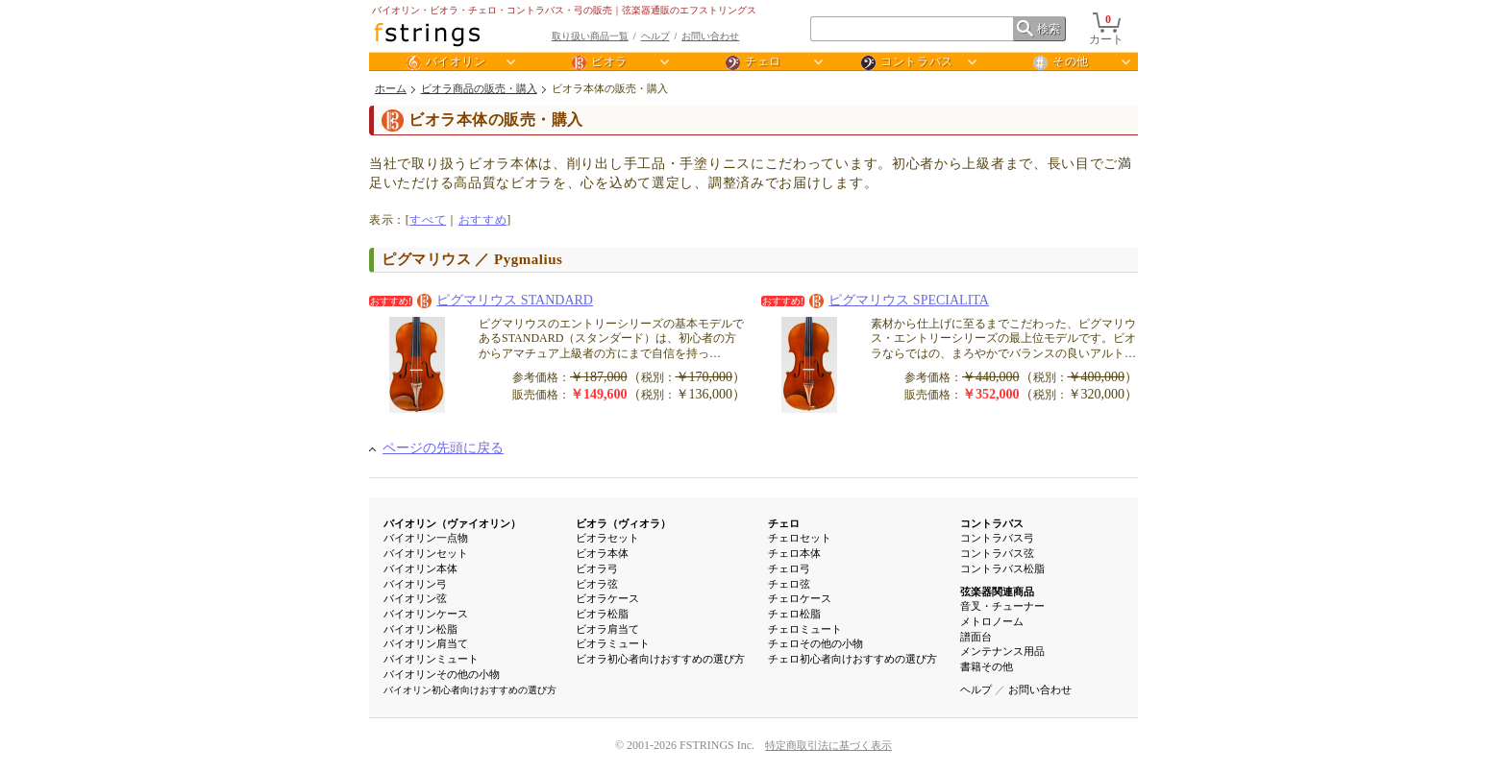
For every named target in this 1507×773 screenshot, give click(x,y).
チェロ (753, 62)
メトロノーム (992, 621)
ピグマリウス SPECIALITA (899, 300)
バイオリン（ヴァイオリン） (452, 523)
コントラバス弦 (997, 553)
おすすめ (482, 220)
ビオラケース (607, 598)
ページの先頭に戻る (443, 448)
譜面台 (976, 636)
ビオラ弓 (597, 568)
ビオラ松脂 (602, 613)
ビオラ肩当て (607, 629)
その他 (1061, 62)
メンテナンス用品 (1002, 651)
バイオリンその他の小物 (441, 674)
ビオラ (600, 62)
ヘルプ (655, 36)
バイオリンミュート (431, 658)
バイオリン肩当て (425, 643)
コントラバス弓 (997, 538)
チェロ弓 (789, 568)
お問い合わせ (710, 36)
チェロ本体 (794, 553)
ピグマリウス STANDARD (505, 300)
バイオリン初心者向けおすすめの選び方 (469, 690)
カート (1106, 32)
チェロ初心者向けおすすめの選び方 (852, 658)
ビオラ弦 (597, 584)
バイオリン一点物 (425, 538)
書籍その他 (986, 666)
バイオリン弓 (415, 584)
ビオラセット (607, 538)
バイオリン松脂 (420, 629)
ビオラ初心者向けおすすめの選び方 (660, 658)
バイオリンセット (425, 553)
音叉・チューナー (1002, 606)
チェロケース (799, 598)
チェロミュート (805, 629)
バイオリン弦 (415, 598)
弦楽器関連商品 (997, 591)
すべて (427, 220)
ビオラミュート (613, 643)
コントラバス (907, 62)
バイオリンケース (425, 613)
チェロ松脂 (794, 613)
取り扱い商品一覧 (590, 36)
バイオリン (446, 62)
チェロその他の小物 (815, 643)
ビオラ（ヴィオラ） (623, 523)
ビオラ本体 (602, 553)
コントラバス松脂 (1002, 568)
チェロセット (799, 538)
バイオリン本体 (420, 568)
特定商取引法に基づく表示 (828, 745)
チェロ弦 (789, 584)
